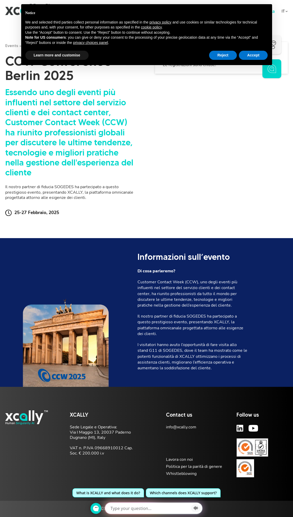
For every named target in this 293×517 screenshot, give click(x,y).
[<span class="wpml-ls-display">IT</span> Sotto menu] (286, 11)
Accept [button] (253, 55)
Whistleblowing (181, 473)
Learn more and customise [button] (57, 55)
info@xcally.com (181, 427)
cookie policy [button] (151, 27)
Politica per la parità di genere (194, 466)
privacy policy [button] (160, 22)
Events (11, 45)
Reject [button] (222, 55)
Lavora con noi (179, 459)
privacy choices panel (90, 43)
